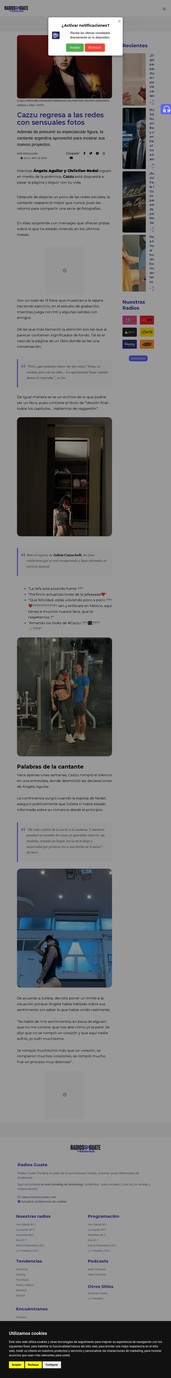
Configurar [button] (52, 1364)
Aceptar (75, 47)
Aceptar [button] (16, 1364)
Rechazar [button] (33, 1364)
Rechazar (94, 47)
